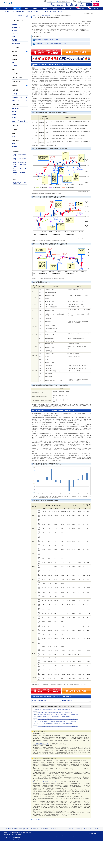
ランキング (29, 11)
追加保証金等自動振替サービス (41, 744)
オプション (19, 73)
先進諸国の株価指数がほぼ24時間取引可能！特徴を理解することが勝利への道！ (57, 721)
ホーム (7, 8)
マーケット (17, 8)
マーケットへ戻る (36, 819)
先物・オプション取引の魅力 (40, 700)
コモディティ (19, 34)
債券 (63, 8)
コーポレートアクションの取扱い (19, 169)
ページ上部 (92, 833)
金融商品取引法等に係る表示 (40, 828)
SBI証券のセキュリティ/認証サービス (19, 182)
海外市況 (19, 115)
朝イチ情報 (53, 11)
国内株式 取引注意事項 (19, 162)
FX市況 (19, 118)
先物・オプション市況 (19, 121)
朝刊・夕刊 (19, 100)
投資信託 (55, 8)
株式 (19, 133)
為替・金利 (19, 140)
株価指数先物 (19, 27)
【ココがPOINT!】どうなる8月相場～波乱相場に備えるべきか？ (51, 43)
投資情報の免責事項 (19, 828)
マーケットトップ (9, 11)
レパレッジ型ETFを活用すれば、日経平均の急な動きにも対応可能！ (55, 709)
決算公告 (29, 828)
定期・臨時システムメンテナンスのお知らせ (61, 828)
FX (71, 8)
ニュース (60, 11)
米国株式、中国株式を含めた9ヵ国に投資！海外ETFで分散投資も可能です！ (56, 712)
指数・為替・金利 (20, 11)
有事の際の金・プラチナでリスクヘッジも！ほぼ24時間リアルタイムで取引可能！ (58, 726)
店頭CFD (19, 66)
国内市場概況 (19, 43)
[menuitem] (92, 1)
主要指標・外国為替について (19, 173)
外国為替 (19, 30)
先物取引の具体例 (67, 700)
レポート (46, 11)
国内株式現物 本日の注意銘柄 (19, 155)
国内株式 (35, 8)
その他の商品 (93, 8)
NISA (26, 8)
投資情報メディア (19, 97)
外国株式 (45, 8)
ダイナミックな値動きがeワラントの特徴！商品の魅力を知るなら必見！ (55, 723)
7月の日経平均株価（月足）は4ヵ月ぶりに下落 (46, 39)
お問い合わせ (9, 828)
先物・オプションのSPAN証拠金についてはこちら (45, 781)
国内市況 (19, 111)
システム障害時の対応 (92, 828)
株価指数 (19, 24)
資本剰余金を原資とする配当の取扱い (19, 165)
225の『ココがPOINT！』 (47, 15)
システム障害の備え (79, 828)
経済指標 (19, 85)
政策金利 (19, 40)
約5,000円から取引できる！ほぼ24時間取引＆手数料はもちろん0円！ (55, 716)
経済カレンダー (38, 11)
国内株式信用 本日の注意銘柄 (19, 159)
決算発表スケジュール (19, 82)
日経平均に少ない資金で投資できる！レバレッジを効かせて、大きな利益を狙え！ (58, 719)
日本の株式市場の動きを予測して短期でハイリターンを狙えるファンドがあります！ (58, 714)
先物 (19, 137)
